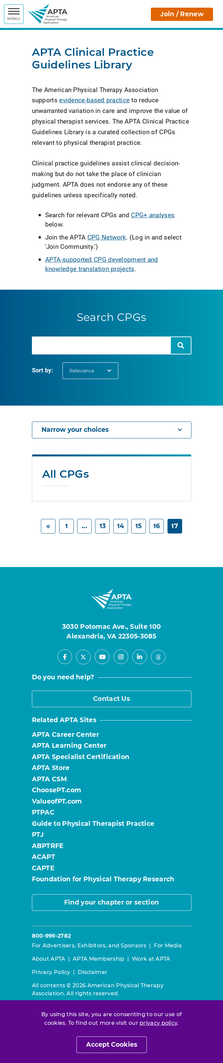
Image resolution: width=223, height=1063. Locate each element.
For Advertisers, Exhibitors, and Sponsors (89, 945)
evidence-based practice (94, 100)
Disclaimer (92, 972)
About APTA (48, 959)
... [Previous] (84, 526)
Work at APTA (151, 959)
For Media (168, 945)
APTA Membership (99, 959)
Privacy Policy (51, 972)
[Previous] (48, 526)
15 (138, 526)
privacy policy (158, 1023)
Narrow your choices (112, 430)
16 (156, 526)
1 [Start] (66, 526)
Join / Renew (182, 14)
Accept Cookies (111, 1044)
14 (120, 526)
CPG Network (106, 237)
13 (102, 526)
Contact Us (111, 699)
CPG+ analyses (152, 215)
